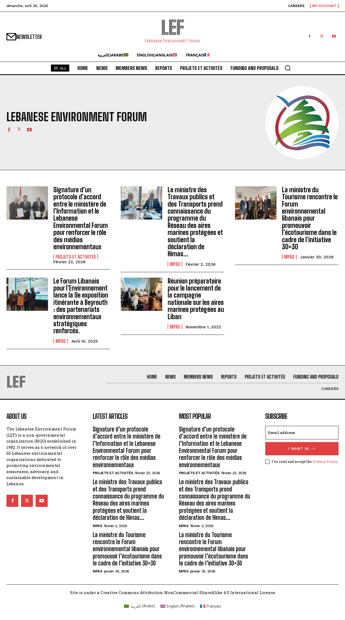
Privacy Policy (325, 461)
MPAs (175, 264)
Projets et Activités (76, 256)
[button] (287, 67)
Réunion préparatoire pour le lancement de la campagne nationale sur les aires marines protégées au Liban (196, 299)
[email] (302, 432)
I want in (302, 448)
